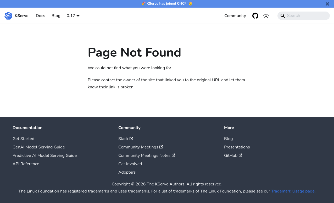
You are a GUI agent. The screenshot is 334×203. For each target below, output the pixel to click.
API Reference (26, 164)
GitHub (233, 155)
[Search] (303, 16)
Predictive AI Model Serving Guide (45, 155)
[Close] (327, 4)
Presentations (237, 147)
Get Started (23, 139)
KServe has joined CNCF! (167, 3)
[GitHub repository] (255, 16)
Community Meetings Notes (146, 155)
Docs (40, 16)
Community (235, 16)
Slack (125, 139)
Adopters (127, 172)
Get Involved (130, 164)
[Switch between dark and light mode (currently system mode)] (266, 16)
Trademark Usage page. (293, 191)
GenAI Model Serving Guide (39, 147)
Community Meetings (140, 147)
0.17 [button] (71, 16)
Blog (56, 16)
